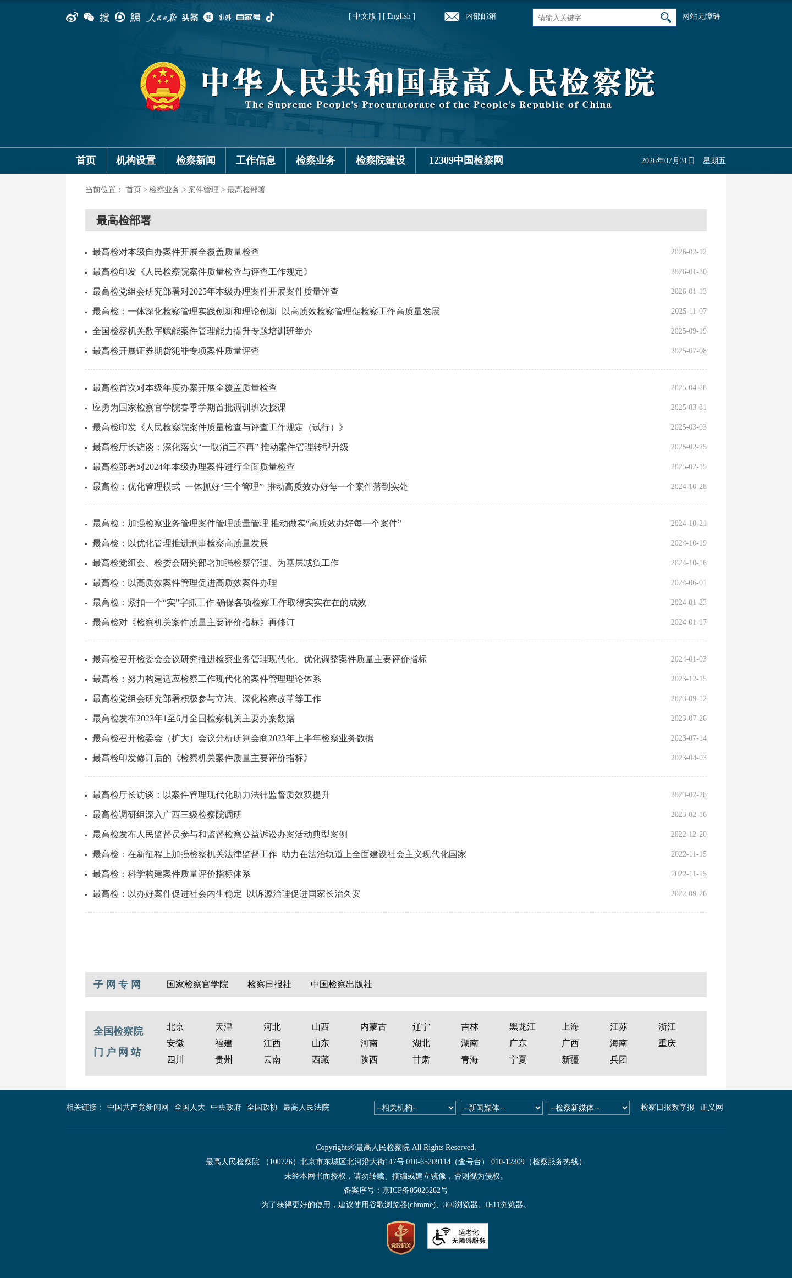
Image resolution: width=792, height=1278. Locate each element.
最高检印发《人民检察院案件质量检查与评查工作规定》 (202, 271)
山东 (320, 1043)
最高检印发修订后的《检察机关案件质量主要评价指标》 (202, 758)
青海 (470, 1059)
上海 (570, 1026)
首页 (86, 160)
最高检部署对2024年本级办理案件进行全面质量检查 (193, 466)
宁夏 (518, 1059)
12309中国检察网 (466, 160)
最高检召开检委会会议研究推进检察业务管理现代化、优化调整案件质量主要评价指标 (259, 659)
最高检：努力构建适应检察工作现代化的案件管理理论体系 (206, 679)
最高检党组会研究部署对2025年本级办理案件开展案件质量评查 (215, 291)
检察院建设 (380, 160)
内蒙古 (373, 1026)
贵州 (224, 1059)
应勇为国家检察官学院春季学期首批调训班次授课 (189, 407)
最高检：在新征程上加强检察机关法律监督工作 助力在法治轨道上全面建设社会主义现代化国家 (279, 854)
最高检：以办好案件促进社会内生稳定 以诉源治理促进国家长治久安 (226, 893)
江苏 (619, 1026)
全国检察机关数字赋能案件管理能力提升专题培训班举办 (202, 331)
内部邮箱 (480, 16)
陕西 (369, 1059)
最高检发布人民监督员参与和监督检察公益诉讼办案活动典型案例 (220, 834)
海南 (619, 1043)
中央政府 (226, 1107)
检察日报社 (270, 984)
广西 (570, 1043)
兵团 (619, 1059)
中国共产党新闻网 (138, 1107)
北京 (175, 1026)
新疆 (570, 1059)
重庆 (667, 1043)
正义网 (711, 1107)
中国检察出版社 (341, 984)
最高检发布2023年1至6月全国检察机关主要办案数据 (193, 718)
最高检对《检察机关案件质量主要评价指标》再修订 (193, 622)
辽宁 (421, 1026)
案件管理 (203, 190)
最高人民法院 (306, 1107)
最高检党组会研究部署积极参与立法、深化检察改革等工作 (206, 698)
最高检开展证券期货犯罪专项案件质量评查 (176, 350)
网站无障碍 (701, 16)
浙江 (667, 1026)
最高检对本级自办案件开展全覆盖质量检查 (176, 252)
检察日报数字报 (668, 1107)
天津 (224, 1026)
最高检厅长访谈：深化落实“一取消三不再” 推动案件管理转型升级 (220, 447)
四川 (175, 1059)
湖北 (421, 1043)
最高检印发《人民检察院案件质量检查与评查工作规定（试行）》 (220, 427)
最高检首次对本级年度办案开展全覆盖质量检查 (184, 387)
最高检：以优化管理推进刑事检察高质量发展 (180, 543)
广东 (518, 1043)
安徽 (175, 1043)
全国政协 (262, 1107)
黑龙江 (522, 1026)
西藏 (320, 1059)
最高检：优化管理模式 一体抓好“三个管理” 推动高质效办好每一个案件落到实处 (250, 486)
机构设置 (136, 160)
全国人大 (189, 1107)
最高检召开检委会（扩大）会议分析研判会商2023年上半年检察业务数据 (233, 738)
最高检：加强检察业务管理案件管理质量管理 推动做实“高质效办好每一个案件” (247, 523)
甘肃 (421, 1059)
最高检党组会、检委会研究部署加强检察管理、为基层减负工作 (215, 563)
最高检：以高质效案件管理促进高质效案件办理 (184, 582)
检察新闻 (196, 160)
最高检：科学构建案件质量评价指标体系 (171, 874)
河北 (272, 1026)
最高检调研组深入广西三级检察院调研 (167, 814)
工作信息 (256, 160)
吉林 (470, 1026)
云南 (272, 1059)
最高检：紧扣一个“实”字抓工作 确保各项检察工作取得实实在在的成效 (229, 602)
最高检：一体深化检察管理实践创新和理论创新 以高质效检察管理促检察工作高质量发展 (266, 311)
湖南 (470, 1043)
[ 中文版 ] (365, 16)
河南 (369, 1043)
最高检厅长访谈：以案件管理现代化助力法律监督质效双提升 (211, 794)
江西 (272, 1043)
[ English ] (399, 16)
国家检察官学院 (197, 984)
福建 (224, 1043)
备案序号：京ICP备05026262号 (396, 1190)
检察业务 (316, 160)
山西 (320, 1026)
